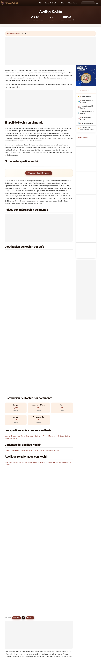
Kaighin (55, 373)
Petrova (61, 347)
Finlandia (52, 287)
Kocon (12, 551)
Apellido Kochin (86, 96)
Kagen (35, 373)
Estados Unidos (19, 258)
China (51, 282)
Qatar (16, 301)
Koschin (30, 532)
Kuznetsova (21, 347)
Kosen (64, 566)
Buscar (67, 588)
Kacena (18, 373)
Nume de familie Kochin (87, 199)
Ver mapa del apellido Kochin (39, 173)
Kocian (45, 361)
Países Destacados (51, 3)
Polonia (51, 296)
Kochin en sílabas (87, 123)
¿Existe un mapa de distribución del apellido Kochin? (25, 416)
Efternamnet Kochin (86, 204)
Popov (7, 349)
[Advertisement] (50, 51)
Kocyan (12, 566)
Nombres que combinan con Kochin (87, 128)
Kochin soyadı (87, 209)
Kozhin (12, 527)
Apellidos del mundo (13, 33)
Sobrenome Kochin (85, 165)
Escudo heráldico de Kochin (87, 113)
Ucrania (51, 253)
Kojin (29, 561)
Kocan (23, 361)
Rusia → (14, 349)
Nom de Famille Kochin (87, 147)
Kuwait (16, 292)
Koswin (29, 556)
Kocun (47, 542)
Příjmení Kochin (88, 179)
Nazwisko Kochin (88, 169)
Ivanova (7, 347)
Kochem (12, 561)
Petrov (45, 347)
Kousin (47, 556)
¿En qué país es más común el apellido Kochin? (23, 391)
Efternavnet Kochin (85, 184)
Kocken (64, 547)
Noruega (17, 296)
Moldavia (52, 292)
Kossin (47, 566)
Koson (29, 571)
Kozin (46, 532)
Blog (62, 3)
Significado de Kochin (85, 118)
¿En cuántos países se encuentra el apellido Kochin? (25, 403)
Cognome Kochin (88, 156)
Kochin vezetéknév (85, 193)
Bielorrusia (52, 258)
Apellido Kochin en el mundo (86, 101)
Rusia (16, 253)
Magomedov (52, 347)
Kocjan (56, 361)
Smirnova (38, 347)
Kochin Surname (88, 142)
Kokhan (47, 561)
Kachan (7, 361)
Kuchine (12, 542)
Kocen (28, 361)
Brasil (16, 272)
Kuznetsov (30, 347)
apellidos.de (50, 655)
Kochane (30, 542)
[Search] (88, 2)
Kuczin (64, 551)
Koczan (29, 551)
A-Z (40, 3)
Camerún (17, 268)
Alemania (17, 287)
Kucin (64, 561)
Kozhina (64, 556)
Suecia (51, 301)
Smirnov (68, 347)
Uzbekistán (18, 277)
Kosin (29, 566)
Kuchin (29, 527)
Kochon (12, 532)
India (50, 263)
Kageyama (41, 373)
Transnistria (53, 272)
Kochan (33, 361)
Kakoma (7, 375)
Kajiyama (67, 373)
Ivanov (13, 347)
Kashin (17, 361)
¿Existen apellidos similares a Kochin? (20, 423)
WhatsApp (16, 430)
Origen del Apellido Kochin (87, 107)
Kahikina (49, 373)
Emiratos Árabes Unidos (57, 277)
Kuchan (64, 532)
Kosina (12, 571)
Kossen (47, 571)
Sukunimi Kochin (88, 188)
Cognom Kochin (88, 160)
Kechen (47, 551)
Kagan (30, 373)
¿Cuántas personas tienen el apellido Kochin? (23, 410)
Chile (16, 282)
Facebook (30, 430)
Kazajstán (52, 268)
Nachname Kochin (88, 152)
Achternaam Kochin (85, 174)
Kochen (39, 361)
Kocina (50, 361)
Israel (16, 263)
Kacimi (24, 373)
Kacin (13, 361)
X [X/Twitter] (23, 430)
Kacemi (13, 373)
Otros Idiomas (72, 3)
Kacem (7, 373)
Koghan (12, 547)
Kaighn (61, 373)
